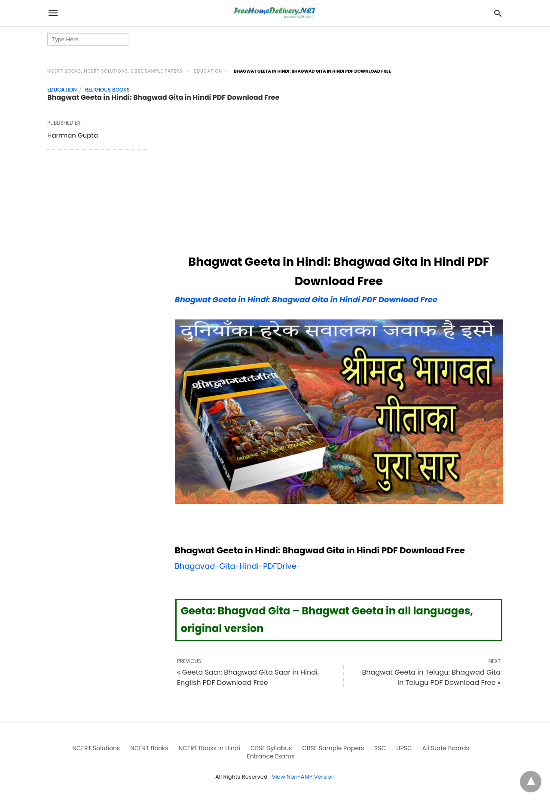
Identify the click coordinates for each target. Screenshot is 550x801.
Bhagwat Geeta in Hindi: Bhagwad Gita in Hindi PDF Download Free (306, 299)
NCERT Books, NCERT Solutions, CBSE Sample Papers (115, 71)
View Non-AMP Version (303, 777)
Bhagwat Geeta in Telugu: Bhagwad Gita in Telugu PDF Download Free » (431, 677)
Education (208, 71)
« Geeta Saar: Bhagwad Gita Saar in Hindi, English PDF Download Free (248, 677)
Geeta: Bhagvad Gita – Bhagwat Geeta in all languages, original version (327, 619)
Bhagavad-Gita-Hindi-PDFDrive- (238, 566)
